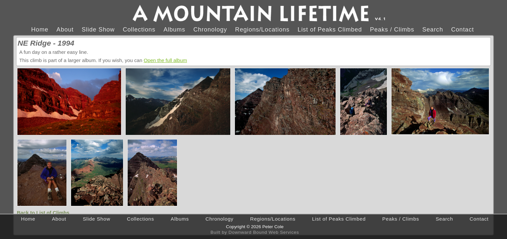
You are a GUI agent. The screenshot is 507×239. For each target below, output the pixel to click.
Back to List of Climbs (43, 212)
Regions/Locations (262, 29)
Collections (139, 29)
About (65, 29)
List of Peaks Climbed (330, 29)
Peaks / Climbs (392, 29)
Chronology (210, 29)
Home (39, 29)
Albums (174, 29)
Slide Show (98, 29)
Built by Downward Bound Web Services (255, 232)
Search (432, 29)
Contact (462, 29)
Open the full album (165, 60)
